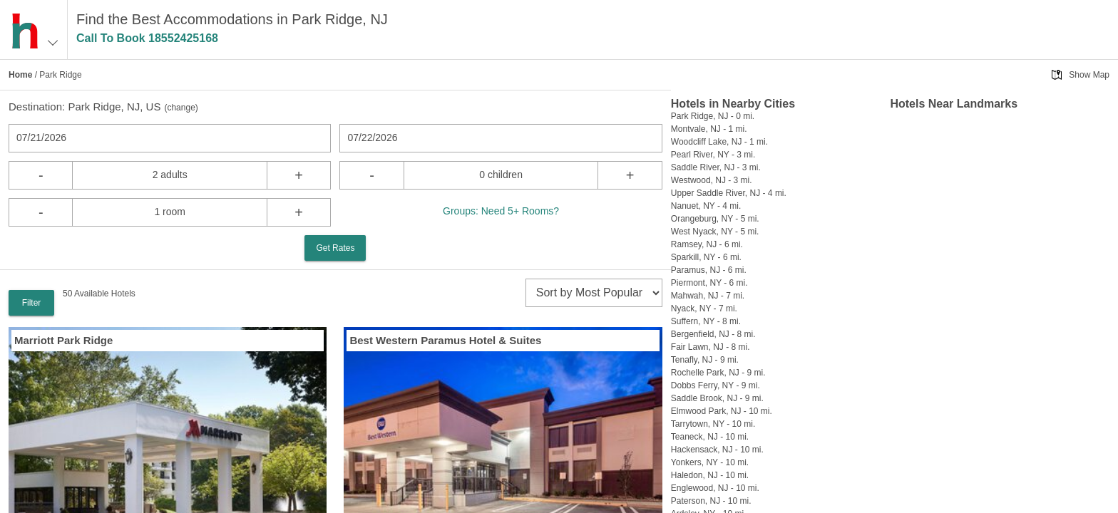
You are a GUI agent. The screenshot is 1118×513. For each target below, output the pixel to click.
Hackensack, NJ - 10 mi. (717, 450)
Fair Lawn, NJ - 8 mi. (710, 347)
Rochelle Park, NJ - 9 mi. (718, 373)
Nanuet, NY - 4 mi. (706, 206)
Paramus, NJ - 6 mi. (709, 270)
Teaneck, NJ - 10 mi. (710, 437)
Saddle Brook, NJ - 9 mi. (717, 398)
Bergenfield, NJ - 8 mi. (713, 334)
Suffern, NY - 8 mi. (706, 321)
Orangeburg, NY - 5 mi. (715, 219)
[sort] (593, 293)
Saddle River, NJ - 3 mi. (716, 167)
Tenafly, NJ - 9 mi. (705, 360)
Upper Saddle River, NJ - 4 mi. (728, 193)
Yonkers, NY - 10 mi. (710, 462)
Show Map (1089, 75)
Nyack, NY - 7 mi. (704, 309)
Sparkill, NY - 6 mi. (706, 257)
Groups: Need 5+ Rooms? (501, 211)
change (181, 108)
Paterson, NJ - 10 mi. (711, 501)
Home (20, 75)
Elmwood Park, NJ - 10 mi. (721, 411)
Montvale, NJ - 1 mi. (709, 129)
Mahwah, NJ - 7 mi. (707, 296)
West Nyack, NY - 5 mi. (715, 232)
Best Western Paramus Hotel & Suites (445, 340)
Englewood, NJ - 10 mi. (715, 488)
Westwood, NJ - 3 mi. (711, 180)
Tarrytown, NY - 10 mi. (713, 424)
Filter (31, 303)
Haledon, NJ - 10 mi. (710, 475)
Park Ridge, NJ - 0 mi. (712, 116)
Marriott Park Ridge (63, 340)
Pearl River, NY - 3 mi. (713, 155)
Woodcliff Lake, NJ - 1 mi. (719, 142)
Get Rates (335, 248)
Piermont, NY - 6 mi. (709, 283)
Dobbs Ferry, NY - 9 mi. (715, 385)
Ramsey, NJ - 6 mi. (707, 244)
